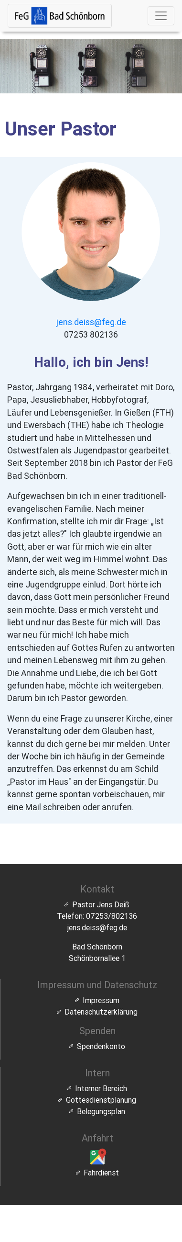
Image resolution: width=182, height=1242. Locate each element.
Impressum (101, 1000)
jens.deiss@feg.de (91, 321)
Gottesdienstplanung (101, 1100)
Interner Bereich (101, 1088)
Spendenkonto (101, 1046)
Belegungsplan (101, 1111)
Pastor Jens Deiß (100, 904)
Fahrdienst (101, 1172)
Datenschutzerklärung (101, 1011)
